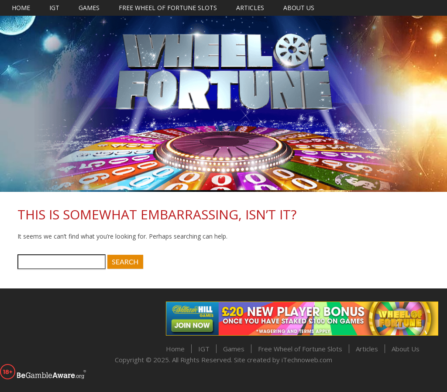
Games (89, 7)
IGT (54, 7)
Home (21, 7)
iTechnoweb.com (307, 359)
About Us (298, 7)
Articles (250, 7)
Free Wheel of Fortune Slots (168, 7)
